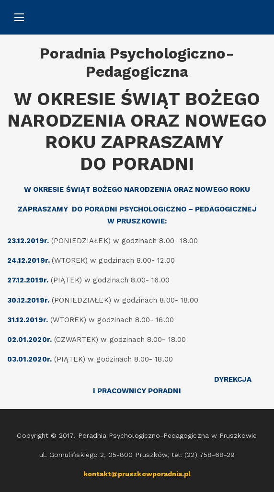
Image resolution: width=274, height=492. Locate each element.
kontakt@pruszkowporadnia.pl (137, 474)
